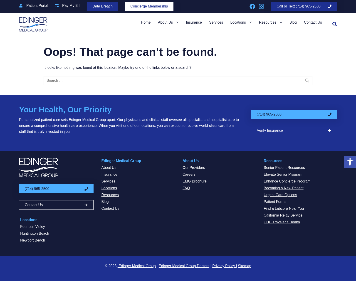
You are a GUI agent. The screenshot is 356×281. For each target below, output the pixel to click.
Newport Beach (32, 240)
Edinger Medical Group (121, 161)
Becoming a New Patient (284, 188)
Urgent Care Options (280, 195)
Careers (189, 174)
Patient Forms (275, 202)
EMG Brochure (195, 181)
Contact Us (313, 22)
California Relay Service (283, 215)
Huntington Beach (34, 233)
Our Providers (194, 168)
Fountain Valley (32, 227)
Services (216, 22)
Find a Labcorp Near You (284, 208)
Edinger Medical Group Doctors (184, 266)
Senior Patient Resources (284, 168)
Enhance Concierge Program (287, 181)
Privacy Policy (224, 266)
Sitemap (244, 266)
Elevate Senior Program (283, 174)
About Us (168, 22)
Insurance (194, 22)
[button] (350, 162)
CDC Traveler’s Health (282, 222)
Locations (241, 22)
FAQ (186, 188)
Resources (270, 22)
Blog (293, 22)
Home (146, 22)
